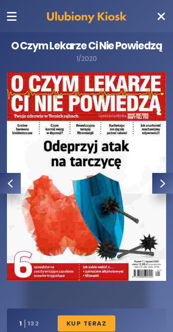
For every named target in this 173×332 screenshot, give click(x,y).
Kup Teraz (86, 323)
